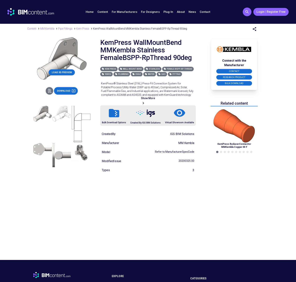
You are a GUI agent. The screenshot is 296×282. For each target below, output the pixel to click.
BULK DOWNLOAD (234, 83)
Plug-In (168, 12)
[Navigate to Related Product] (234, 129)
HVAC (136, 74)
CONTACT (234, 71)
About (181, 12)
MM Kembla (186, 143)
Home (90, 12)
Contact (205, 12)
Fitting (174, 74)
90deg (106, 74)
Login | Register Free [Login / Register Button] (271, 12)
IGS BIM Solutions (182, 134)
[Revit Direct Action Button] (49, 91)
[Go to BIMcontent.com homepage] (30, 12)
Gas (162, 74)
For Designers (150, 12)
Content (102, 12)
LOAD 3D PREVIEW (62, 72)
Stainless (153, 69)
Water (149, 74)
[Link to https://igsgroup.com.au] (145, 113)
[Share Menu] (254, 29)
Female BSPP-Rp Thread (178, 69)
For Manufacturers (124, 12)
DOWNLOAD (66, 91)
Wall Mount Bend (131, 69)
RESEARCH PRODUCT (234, 77)
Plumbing (122, 74)
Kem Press (109, 69)
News (192, 12)
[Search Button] (247, 12)
